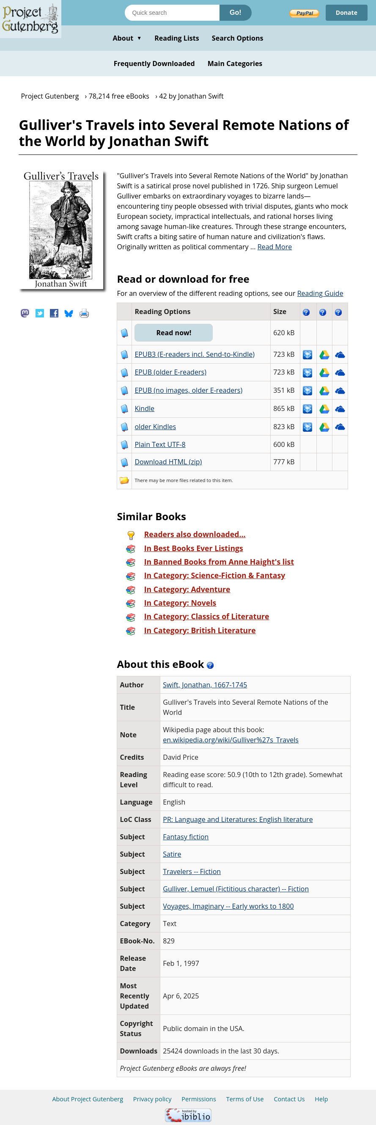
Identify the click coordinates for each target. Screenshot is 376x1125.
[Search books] (172, 13)
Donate (346, 12)
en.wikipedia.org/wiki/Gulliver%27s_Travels (231, 739)
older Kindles (155, 426)
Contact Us (289, 1099)
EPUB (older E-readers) (170, 372)
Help (321, 1099)
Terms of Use (245, 1099)
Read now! (173, 332)
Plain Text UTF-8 (159, 444)
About (127, 38)
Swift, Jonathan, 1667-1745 (205, 684)
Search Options (237, 38)
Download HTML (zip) (168, 461)
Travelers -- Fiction (192, 871)
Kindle (144, 408)
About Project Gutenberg (87, 1099)
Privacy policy (152, 1099)
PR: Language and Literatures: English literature (238, 819)
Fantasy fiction (186, 836)
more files (177, 480)
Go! (236, 12)
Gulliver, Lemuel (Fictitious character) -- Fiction (236, 888)
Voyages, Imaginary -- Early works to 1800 (228, 906)
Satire (172, 854)
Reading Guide (320, 293)
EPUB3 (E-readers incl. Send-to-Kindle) (194, 354)
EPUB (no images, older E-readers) (188, 390)
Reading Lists (176, 38)
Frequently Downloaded (154, 63)
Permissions (198, 1099)
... (271, 246)
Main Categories (235, 63)
